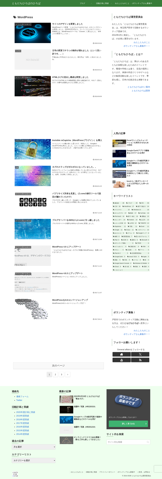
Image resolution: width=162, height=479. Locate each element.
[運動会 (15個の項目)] (144, 216)
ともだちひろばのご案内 (139, 87)
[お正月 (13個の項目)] (144, 219)
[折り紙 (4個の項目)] (127, 266)
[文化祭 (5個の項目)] (131, 249)
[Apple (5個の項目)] (145, 256)
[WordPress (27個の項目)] (128, 206)
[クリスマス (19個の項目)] (121, 209)
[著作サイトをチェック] (122, 354)
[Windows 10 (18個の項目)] (140, 209)
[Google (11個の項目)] (117, 229)
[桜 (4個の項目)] (146, 259)
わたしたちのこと (142, 42)
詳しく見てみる (128, 424)
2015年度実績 (22, 430)
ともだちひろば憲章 (141, 91)
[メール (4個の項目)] (136, 259)
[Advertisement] (58, 116)
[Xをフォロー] (140, 354)
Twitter (19, 400)
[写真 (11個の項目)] (132, 226)
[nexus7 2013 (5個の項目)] (133, 256)
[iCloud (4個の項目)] (117, 266)
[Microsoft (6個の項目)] (144, 239)
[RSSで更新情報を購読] (140, 360)
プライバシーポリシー (107, 472)
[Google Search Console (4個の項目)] (122, 263)
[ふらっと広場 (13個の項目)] (119, 223)
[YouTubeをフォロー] (122, 360)
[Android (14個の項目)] (132, 219)
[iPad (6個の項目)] (116, 239)
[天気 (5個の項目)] (126, 259)
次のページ (58, 365)
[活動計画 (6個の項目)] (134, 246)
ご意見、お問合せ (143, 472)
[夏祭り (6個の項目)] (134, 239)
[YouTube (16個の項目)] (144, 213)
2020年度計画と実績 (25, 412)
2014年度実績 (22, 434)
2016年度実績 (22, 427)
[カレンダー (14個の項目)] (119, 219)
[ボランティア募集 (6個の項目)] (123, 243)
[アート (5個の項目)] (144, 249)
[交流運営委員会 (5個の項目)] (139, 253)
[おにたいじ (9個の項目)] (118, 233)
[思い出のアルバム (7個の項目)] (141, 236)
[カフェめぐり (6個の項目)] (119, 246)
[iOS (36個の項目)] (144, 203)
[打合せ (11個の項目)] (129, 229)
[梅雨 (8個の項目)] (116, 236)
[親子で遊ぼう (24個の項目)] (142, 206)
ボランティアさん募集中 (126, 472)
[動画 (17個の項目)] (132, 213)
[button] (148, 442)
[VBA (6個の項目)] (145, 246)
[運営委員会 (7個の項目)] (127, 236)
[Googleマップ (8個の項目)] (143, 233)
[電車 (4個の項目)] (145, 266)
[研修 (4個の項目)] (136, 266)
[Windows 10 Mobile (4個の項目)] (141, 263)
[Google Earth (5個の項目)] (119, 256)
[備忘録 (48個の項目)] (118, 203)
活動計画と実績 (91, 472)
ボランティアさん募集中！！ (137, 46)
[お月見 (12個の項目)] (132, 223)
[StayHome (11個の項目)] (119, 226)
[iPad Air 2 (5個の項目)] (120, 253)
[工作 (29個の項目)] (116, 206)
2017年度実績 (22, 423)
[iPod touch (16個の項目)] (118, 216)
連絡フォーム (22, 396)
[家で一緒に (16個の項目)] (132, 216)
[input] (128, 442)
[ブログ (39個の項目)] (131, 203)
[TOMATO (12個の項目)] (144, 223)
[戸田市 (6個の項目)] (142, 243)
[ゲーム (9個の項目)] (130, 233)
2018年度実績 (22, 419)
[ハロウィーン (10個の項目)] (142, 229)
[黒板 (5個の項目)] (116, 259)
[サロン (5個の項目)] (118, 249)
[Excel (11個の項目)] (144, 226)
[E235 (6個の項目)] (124, 239)
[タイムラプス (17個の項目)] (119, 213)
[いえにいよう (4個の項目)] (131, 269)
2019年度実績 (22, 416)
